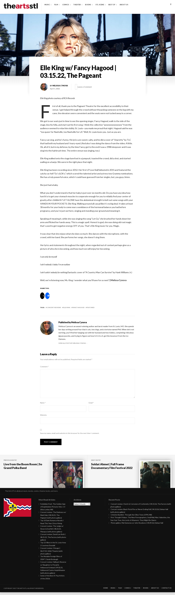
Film (56, 5)
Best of (111, 5)
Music (47, 5)
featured (90, 307)
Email (91, 403)
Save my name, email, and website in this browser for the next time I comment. (69, 433)
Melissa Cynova (60, 86)
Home (105, 591)
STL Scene (100, 5)
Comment (44, 367)
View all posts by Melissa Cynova (72, 343)
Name (43, 403)
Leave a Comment (85, 87)
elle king (66, 307)
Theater (77, 5)
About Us (124, 5)
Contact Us (166, 591)
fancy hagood (78, 307)
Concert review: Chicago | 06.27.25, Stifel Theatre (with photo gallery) (51, 554)
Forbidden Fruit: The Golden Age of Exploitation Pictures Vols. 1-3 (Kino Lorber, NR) (52, 509)
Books (88, 5)
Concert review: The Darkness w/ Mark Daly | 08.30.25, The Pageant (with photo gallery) (53, 518)
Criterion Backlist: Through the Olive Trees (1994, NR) (131, 517)
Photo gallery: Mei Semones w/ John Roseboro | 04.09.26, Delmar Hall (137, 526)
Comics (65, 5)
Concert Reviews (54, 307)
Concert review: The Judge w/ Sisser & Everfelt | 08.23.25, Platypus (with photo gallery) (51, 531)
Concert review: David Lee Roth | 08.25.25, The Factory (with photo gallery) (53, 540)
